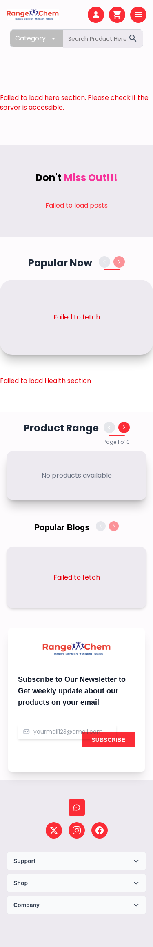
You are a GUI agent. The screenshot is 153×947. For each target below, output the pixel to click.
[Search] (133, 38)
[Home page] (33, 14)
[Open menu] (138, 15)
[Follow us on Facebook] (99, 830)
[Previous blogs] (101, 526)
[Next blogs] (114, 526)
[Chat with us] (77, 807)
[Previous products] (104, 262)
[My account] (96, 15)
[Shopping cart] (117, 15)
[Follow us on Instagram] (77, 830)
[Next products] (119, 262)
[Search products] (103, 39)
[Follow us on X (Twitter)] (54, 830)
